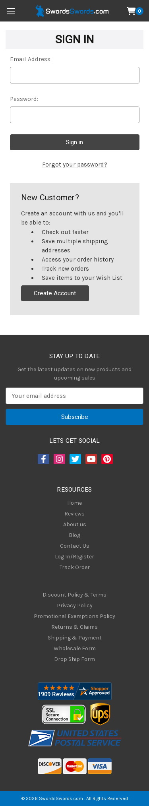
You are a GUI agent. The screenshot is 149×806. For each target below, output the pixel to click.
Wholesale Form (75, 648)
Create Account (55, 293)
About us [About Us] (74, 524)
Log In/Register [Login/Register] (74, 556)
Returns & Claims (74, 627)
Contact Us (74, 545)
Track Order (75, 567)
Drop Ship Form (74, 659)
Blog (74, 535)
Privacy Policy (75, 605)
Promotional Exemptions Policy (74, 616)
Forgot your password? (74, 164)
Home (74, 503)
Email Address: (31, 59)
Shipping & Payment (75, 637)
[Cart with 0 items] (135, 11)
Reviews (74, 513)
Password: (24, 99)
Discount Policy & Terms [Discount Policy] (74, 594)
